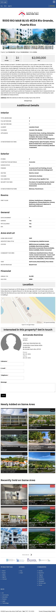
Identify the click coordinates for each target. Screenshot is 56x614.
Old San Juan (42, 583)
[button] (28, 308)
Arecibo (41, 571)
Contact (4, 579)
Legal (3, 601)
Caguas (41, 575)
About (3, 571)
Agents (10, 6)
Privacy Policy (47, 611)
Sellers (4, 575)
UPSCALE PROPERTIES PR (31, 343)
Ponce (40, 585)
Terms (41, 611)
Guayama (41, 579)
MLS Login (4, 2)
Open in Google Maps (28, 325)
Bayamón (41, 573)
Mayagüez (41, 581)
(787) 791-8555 (29, 611)
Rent (5, 6)
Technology (5, 603)
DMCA (53, 611)
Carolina (41, 577)
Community (5, 595)
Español (52, 6)
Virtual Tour (28, 101)
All (2, 593)
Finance (4, 599)
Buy (2, 6)
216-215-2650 (27, 354)
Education (4, 597)
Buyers (4, 573)
